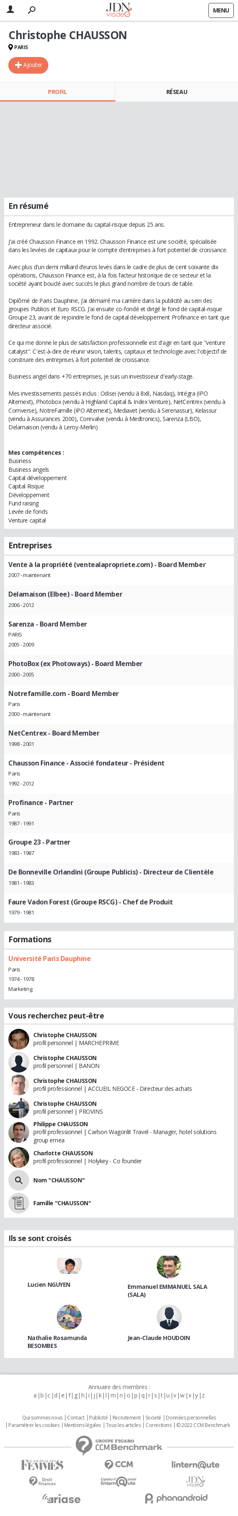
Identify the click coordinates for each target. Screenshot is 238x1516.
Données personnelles (191, 1418)
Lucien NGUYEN (49, 1284)
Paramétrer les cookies (33, 1425)
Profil (57, 92)
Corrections (158, 1425)
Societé (153, 1418)
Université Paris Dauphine (49, 958)
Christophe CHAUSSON (65, 1035)
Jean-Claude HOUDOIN (159, 1338)
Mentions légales (82, 1425)
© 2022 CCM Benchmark (203, 1425)
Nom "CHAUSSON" (59, 1180)
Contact (75, 1418)
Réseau (176, 92)
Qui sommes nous (42, 1418)
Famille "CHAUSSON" (62, 1203)
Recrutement (126, 1418)
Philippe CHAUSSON (60, 1124)
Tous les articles (123, 1425)
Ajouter (32, 65)
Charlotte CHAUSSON (63, 1153)
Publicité (98, 1418)
